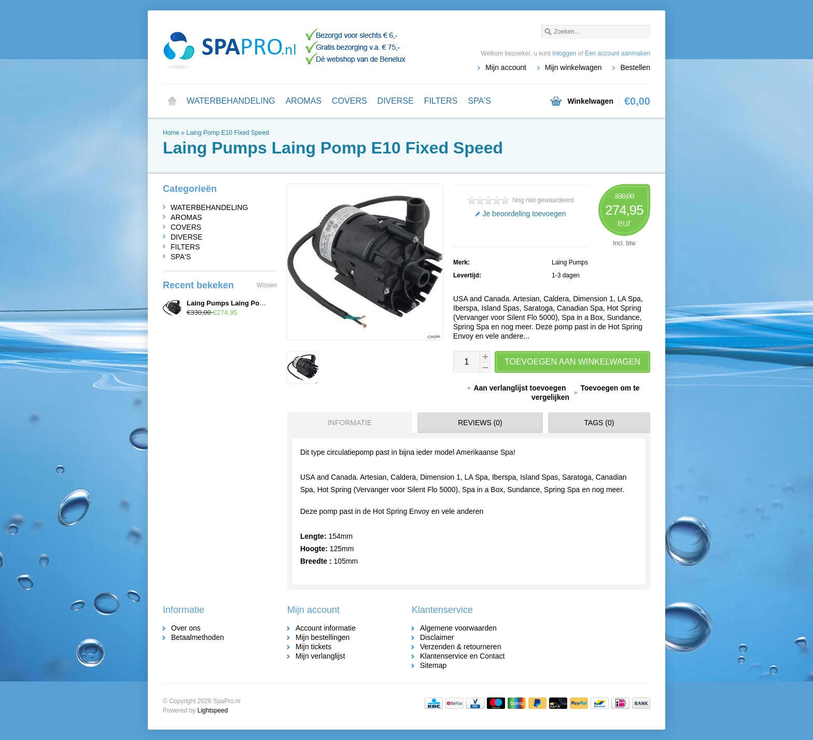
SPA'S (479, 100)
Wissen (267, 285)
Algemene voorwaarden (458, 628)
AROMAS (303, 100)
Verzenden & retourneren (460, 647)
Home (172, 101)
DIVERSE (395, 100)
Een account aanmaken (617, 53)
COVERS (349, 100)
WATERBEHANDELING (231, 100)
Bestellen (635, 67)
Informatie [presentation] (350, 422)
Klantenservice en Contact (462, 656)
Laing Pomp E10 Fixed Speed (227, 132)
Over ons (186, 628)
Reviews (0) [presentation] (480, 422)
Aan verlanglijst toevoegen (517, 388)
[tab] (347, 422)
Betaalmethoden (197, 637)
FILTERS (441, 100)
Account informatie (326, 628)
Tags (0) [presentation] (599, 422)
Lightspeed (213, 710)
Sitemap (433, 665)
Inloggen (564, 53)
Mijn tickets (313, 647)
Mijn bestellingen (322, 637)
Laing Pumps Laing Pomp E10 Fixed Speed (256, 303)
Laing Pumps (570, 262)
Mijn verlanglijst (320, 656)
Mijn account (505, 67)
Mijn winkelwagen (573, 67)
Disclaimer (437, 637)
